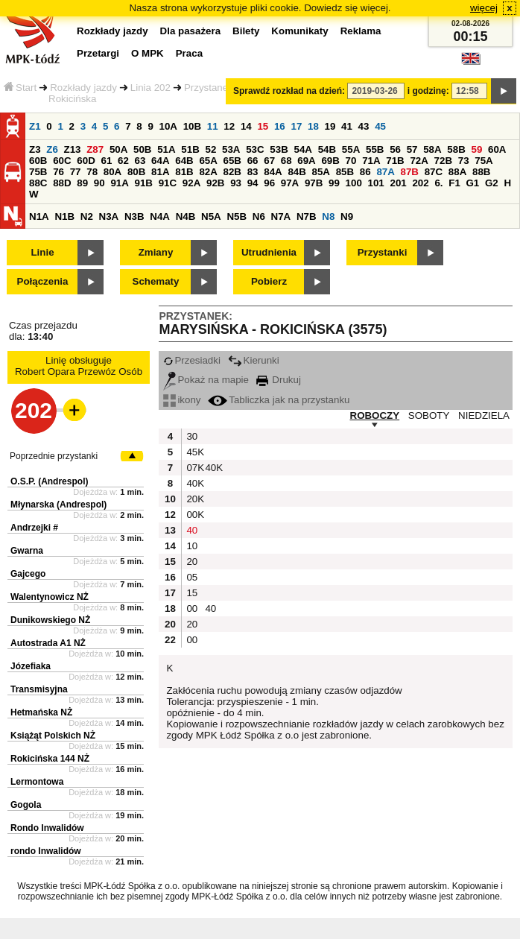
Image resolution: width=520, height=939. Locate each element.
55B (375, 149)
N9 (346, 216)
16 (279, 126)
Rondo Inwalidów (47, 828)
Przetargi (98, 53)
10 (191, 545)
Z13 (72, 149)
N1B (64, 216)
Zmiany (156, 252)
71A (371, 160)
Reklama (360, 31)
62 (123, 160)
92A (191, 183)
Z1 (35, 126)
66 (253, 160)
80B (136, 171)
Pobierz (269, 281)
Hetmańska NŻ (41, 712)
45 (380, 126)
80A (112, 171)
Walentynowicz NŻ (49, 597)
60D (86, 160)
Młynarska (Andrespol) (58, 504)
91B (144, 183)
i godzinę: (428, 91)
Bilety (245, 31)
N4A (160, 216)
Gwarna (26, 551)
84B (296, 171)
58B (456, 149)
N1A (39, 216)
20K (193, 499)
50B (142, 149)
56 (395, 149)
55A (351, 149)
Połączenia (43, 281)
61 (106, 160)
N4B (186, 216)
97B (314, 183)
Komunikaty (299, 31)
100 (354, 183)
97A (290, 183)
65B (232, 160)
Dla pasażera (190, 31)
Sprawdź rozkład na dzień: (289, 91)
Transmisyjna (39, 689)
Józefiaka (30, 666)
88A (457, 171)
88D (62, 183)
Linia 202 (150, 87)
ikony (181, 399)
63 (140, 160)
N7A (281, 216)
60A (497, 149)
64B (184, 160)
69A (306, 160)
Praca (189, 53)
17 (296, 126)
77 (75, 171)
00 (191, 608)
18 (313, 126)
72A (419, 160)
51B (190, 149)
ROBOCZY (375, 415)
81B (184, 171)
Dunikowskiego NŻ (50, 620)
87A (385, 171)
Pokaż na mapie (206, 379)
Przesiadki (191, 360)
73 (463, 160)
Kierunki (253, 360)
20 (191, 561)
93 (235, 183)
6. (438, 183)
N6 (259, 216)
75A (483, 160)
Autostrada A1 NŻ (48, 643)
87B (410, 171)
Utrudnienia (269, 252)
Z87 (95, 149)
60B (38, 160)
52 (211, 149)
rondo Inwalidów (45, 851)
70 (351, 160)
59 (477, 149)
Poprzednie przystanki (54, 456)
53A (231, 149)
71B (395, 160)
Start (20, 87)
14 (246, 126)
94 (253, 183)
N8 (328, 216)
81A (160, 171)
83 (253, 171)
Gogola (25, 805)
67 (269, 160)
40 (191, 530)
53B (279, 149)
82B (232, 171)
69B (330, 160)
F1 (454, 183)
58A (432, 149)
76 (58, 171)
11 (212, 126)
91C (168, 183)
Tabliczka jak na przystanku (278, 399)
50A (118, 149)
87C (434, 171)
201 (398, 183)
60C (62, 160)
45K (193, 452)
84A (273, 171)
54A (303, 149)
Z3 (35, 149)
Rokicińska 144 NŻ (49, 758)
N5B (236, 216)
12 (229, 126)
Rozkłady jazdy (83, 87)
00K (193, 514)
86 (365, 171)
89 (82, 183)
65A (208, 160)
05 (191, 577)
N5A (211, 216)
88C (38, 183)
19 (330, 126)
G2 (491, 183)
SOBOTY (429, 415)
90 (99, 183)
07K (193, 467)
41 (346, 126)
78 (92, 171)
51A (166, 149)
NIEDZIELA (484, 415)
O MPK (147, 53)
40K (212, 467)
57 (412, 149)
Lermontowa (36, 782)
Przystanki (383, 252)
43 (364, 126)
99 (334, 183)
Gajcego (27, 574)
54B (327, 149)
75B (38, 171)
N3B (134, 216)
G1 (473, 183)
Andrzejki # (34, 527)
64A (160, 160)
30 (191, 436)
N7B (307, 216)
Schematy (156, 281)
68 (286, 160)
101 (376, 183)
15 (262, 126)
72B (443, 160)
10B (192, 126)
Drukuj (278, 379)
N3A (109, 216)
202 (420, 183)
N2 (86, 216)
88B (481, 171)
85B (345, 171)
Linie (42, 252)
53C (255, 149)
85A (321, 171)
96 (269, 183)
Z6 (52, 149)
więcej (484, 7)
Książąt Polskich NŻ (52, 735)
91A (119, 183)
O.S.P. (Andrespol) (49, 481)
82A (208, 171)
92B (215, 183)
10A (168, 126)
